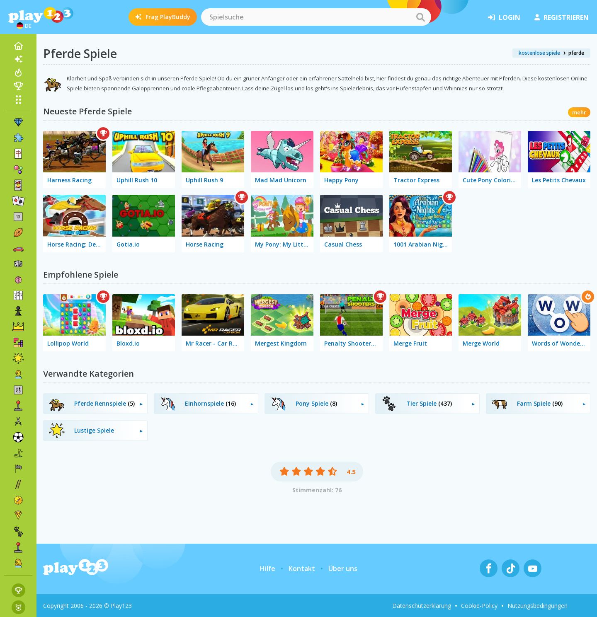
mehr (579, 112)
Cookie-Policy (479, 606)
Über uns (342, 568)
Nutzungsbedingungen (537, 606)
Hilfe (267, 568)
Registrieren (561, 17)
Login (504, 17)
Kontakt (302, 568)
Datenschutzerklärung (421, 606)
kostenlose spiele (539, 52)
